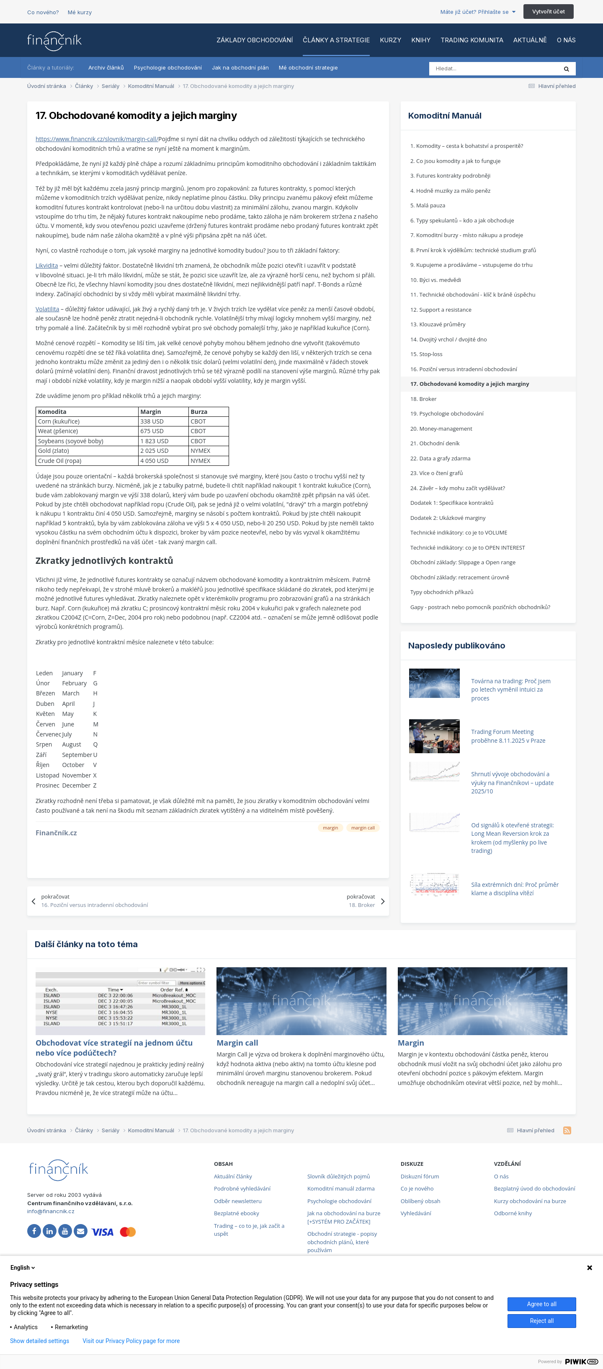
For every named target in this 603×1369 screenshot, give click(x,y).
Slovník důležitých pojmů (338, 1176)
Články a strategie (336, 40)
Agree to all (542, 1304)
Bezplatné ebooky (236, 1213)
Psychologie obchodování (168, 67)
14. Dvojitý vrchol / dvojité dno (448, 339)
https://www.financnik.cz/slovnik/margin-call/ (97, 139)
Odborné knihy (513, 1213)
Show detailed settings (39, 1341)
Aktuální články (233, 1176)
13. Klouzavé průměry (438, 324)
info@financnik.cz (51, 1211)
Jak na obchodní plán (240, 67)
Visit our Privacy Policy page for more (131, 1341)
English (23, 1267)
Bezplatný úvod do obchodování (534, 1188)
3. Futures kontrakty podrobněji (450, 175)
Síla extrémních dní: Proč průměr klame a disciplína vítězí (515, 889)
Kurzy (390, 40)
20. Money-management (441, 428)
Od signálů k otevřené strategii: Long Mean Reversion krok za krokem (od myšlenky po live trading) (513, 838)
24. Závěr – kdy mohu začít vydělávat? (457, 488)
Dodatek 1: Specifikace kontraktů (452, 502)
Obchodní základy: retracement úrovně (459, 577)
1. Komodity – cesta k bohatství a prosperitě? (466, 146)
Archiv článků (106, 67)
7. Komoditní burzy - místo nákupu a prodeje (466, 235)
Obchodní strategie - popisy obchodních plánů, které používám (342, 1242)
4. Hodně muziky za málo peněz (450, 190)
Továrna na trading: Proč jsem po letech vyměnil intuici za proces (511, 689)
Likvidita (47, 265)
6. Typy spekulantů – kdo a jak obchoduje (462, 220)
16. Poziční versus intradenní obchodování (463, 369)
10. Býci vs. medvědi (435, 280)
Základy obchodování (254, 40)
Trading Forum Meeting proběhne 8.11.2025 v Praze (509, 736)
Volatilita (47, 309)
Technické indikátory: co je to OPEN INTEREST (467, 547)
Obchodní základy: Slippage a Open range (462, 562)
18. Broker (423, 399)
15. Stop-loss (426, 354)
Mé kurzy (80, 12)
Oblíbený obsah (421, 1201)
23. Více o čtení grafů (436, 473)
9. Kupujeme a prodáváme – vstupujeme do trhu (471, 265)
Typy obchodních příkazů (442, 592)
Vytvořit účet (548, 11)
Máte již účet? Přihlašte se (478, 11)
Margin (411, 1043)
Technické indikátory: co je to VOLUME (459, 532)
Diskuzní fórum (420, 1176)
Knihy (420, 40)
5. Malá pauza (428, 205)
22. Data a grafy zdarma (440, 458)
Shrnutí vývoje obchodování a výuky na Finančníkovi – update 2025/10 (513, 782)
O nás (566, 40)
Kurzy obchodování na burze (530, 1201)
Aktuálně (530, 40)
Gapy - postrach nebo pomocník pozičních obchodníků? (480, 607)
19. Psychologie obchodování (447, 413)
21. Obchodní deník (435, 443)
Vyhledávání (416, 1213)
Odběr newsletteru (238, 1201)
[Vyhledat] (466, 68)
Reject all (542, 1320)
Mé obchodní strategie (308, 67)
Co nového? (43, 12)
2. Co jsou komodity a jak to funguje (455, 161)
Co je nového (417, 1188)
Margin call (237, 1043)
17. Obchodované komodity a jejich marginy (469, 383)
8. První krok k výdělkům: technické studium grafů (473, 250)
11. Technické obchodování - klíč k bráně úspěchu (473, 294)
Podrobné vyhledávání (242, 1188)
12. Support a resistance (441, 309)
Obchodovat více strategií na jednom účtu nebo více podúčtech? (114, 1048)
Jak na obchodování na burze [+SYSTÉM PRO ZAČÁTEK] (344, 1217)
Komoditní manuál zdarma (341, 1188)
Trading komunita (472, 40)
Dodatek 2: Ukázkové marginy (448, 518)
